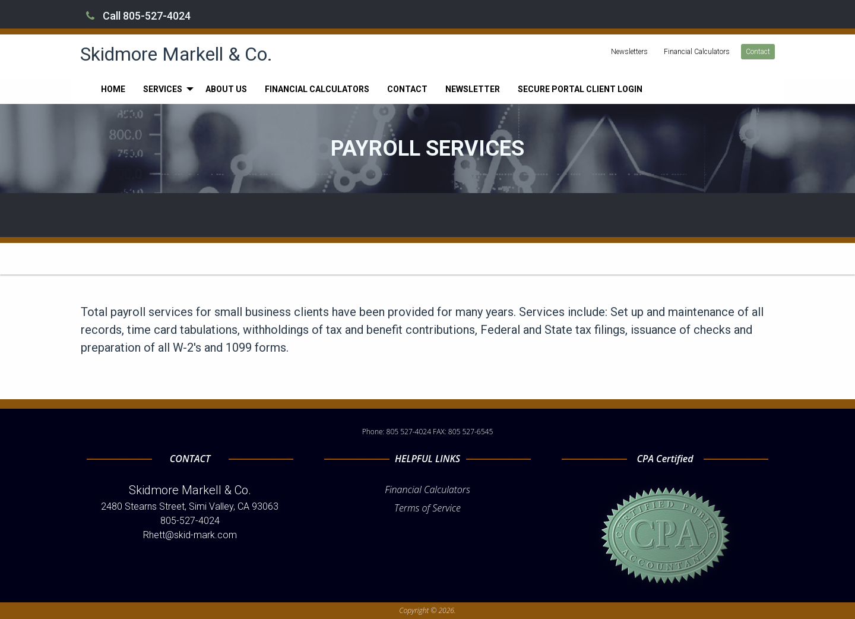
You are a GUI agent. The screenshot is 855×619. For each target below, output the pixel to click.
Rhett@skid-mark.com (190, 535)
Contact (758, 52)
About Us (226, 89)
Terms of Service (427, 507)
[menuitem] (113, 89)
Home (113, 89)
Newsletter (472, 89)
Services (162, 89)
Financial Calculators (697, 52)
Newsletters (629, 52)
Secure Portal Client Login (580, 89)
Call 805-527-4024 (138, 16)
